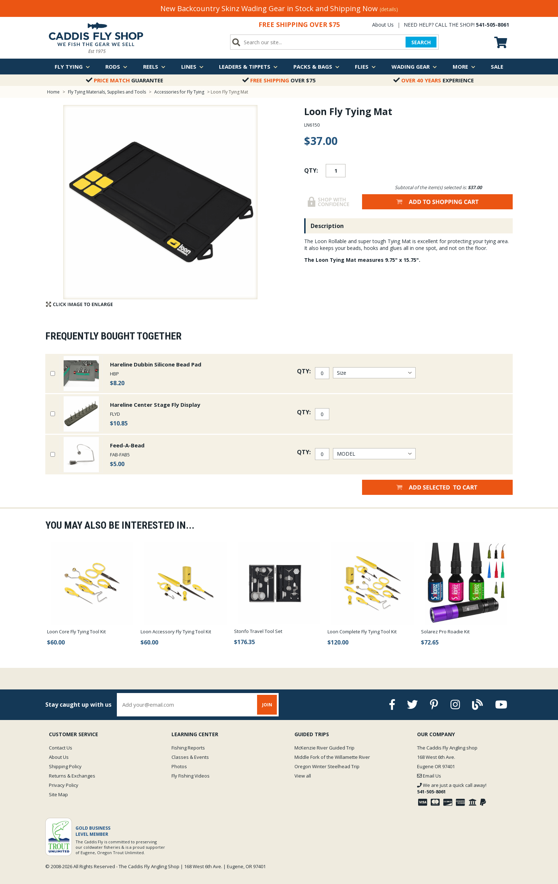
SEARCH (421, 42)
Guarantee (124, 80)
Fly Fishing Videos (190, 776)
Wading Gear (414, 66)
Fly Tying (72, 66)
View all (302, 776)
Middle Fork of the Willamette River (332, 757)
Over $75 (279, 80)
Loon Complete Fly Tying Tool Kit (362, 631)
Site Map (58, 794)
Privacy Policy (63, 785)
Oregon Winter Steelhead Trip (327, 766)
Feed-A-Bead (127, 445)
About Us (383, 24)
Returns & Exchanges (72, 776)
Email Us (429, 776)
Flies (365, 66)
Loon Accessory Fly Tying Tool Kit (176, 631)
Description (327, 226)
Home (53, 92)
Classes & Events (190, 757)
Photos (179, 766)
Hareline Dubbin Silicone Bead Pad (155, 364)
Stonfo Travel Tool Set (258, 631)
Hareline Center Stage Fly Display (155, 404)
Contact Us (60, 747)
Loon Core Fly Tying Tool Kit (76, 631)
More (464, 66)
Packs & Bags (316, 66)
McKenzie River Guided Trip (324, 747)
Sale (497, 66)
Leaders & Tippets (248, 66)
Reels (154, 66)
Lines (192, 66)
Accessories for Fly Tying (179, 92)
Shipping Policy (65, 766)
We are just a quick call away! (451, 788)
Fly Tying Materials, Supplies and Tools (107, 92)
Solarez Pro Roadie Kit (445, 631)
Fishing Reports (188, 747)
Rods (116, 66)
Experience (433, 80)
